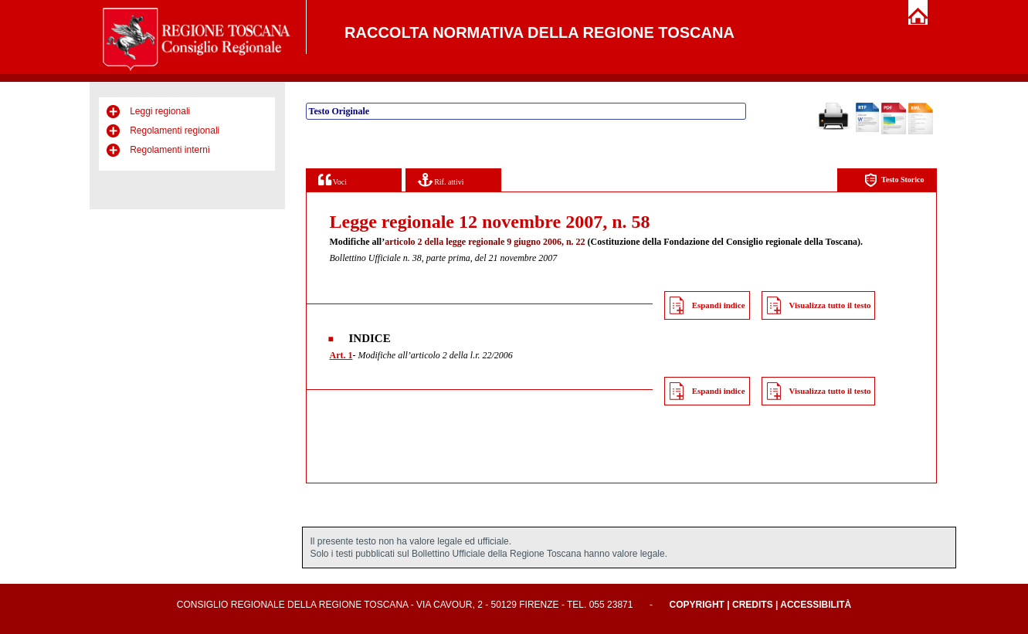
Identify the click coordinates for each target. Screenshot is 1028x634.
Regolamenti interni (169, 149)
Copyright (697, 604)
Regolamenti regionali (174, 130)
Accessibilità (815, 604)
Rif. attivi (441, 179)
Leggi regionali (160, 111)
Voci (332, 179)
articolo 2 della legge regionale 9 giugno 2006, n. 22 (485, 241)
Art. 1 (341, 355)
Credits (752, 604)
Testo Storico (894, 180)
